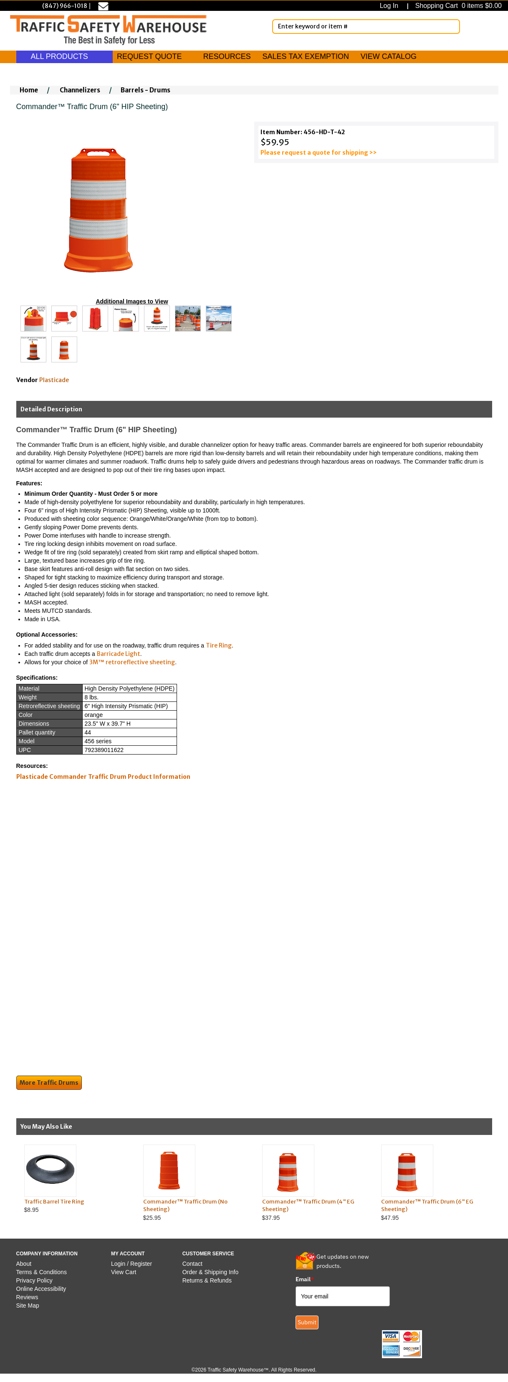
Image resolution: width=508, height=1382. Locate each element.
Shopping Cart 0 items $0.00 (457, 5)
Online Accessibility (41, 1288)
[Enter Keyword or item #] (366, 26)
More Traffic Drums (49, 1082)
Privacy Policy (34, 1280)
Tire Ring (219, 645)
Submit (307, 1322)
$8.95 (75, 1179)
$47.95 (432, 1183)
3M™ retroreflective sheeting (132, 662)
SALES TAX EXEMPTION (306, 56)
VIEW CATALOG (389, 56)
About (24, 1263)
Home (29, 90)
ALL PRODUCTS (64, 56)
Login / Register (131, 1263)
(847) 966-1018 (64, 6)
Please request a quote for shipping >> (318, 152)
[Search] (452, 26)
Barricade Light (118, 654)
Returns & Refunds (207, 1280)
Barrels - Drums (145, 90)
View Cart (123, 1272)
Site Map (27, 1305)
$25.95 (194, 1183)
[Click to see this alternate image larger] (33, 318)
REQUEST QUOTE (149, 56)
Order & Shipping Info (210, 1272)
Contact (192, 1263)
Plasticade (54, 380)
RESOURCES (227, 56)
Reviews (27, 1297)
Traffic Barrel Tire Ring (54, 1201)
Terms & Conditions (41, 1272)
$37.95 (313, 1183)
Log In (391, 5)
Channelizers (80, 90)
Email (305, 1279)
